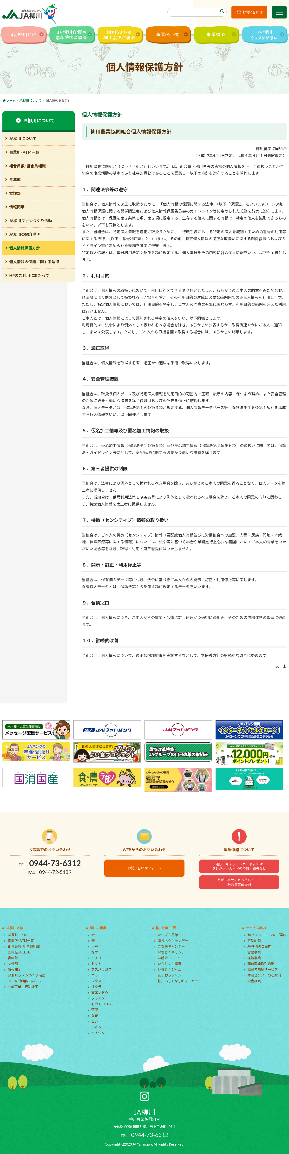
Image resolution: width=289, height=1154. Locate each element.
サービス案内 (256, 928)
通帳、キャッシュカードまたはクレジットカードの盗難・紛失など (239, 866)
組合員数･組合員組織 (27, 166)
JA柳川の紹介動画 (24, 234)
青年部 (15, 179)
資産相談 (254, 981)
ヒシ (94, 1021)
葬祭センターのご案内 (264, 975)
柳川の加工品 (166, 928)
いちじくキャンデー (173, 952)
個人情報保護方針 (24, 248)
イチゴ (96, 958)
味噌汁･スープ (168, 958)
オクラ (96, 987)
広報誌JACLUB (19, 952)
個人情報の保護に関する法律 (34, 261)
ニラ (94, 975)
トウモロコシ (101, 1004)
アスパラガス (101, 969)
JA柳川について (31, 100)
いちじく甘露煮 (169, 964)
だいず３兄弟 (168, 935)
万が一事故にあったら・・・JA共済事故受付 (239, 882)
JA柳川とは (14, 928)
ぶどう (96, 1027)
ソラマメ (98, 998)
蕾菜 (94, 1010)
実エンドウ (99, 992)
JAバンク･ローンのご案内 (267, 935)
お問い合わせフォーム (144, 868)
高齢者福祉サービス (262, 969)
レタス (96, 981)
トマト (96, 964)
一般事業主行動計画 (23, 987)
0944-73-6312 (55, 863)
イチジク (98, 1033)
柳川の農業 (98, 928)
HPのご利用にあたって (29, 275)
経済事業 (254, 958)
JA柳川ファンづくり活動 (30, 220)
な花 (94, 1016)
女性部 (15, 193)
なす (94, 952)
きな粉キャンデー (171, 946)
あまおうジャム (169, 975)
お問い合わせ (252, 12)
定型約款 (254, 941)
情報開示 (17, 207)
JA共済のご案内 (259, 946)
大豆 (94, 946)
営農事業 (254, 952)
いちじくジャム (169, 969)
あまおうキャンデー (173, 941)
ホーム (11, 100)
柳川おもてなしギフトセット (179, 981)
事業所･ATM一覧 (24, 152)
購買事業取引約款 (260, 964)
